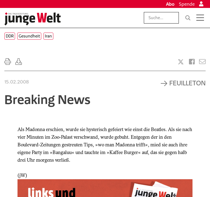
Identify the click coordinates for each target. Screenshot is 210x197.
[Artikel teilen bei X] (181, 62)
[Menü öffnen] (200, 17)
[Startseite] (32, 18)
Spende (187, 4)
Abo (170, 4)
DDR (10, 36)
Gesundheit (29, 36)
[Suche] (188, 18)
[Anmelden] (201, 4)
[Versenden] (202, 62)
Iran (48, 36)
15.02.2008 (16, 82)
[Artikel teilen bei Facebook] (192, 62)
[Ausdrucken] (7, 62)
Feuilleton (187, 83)
